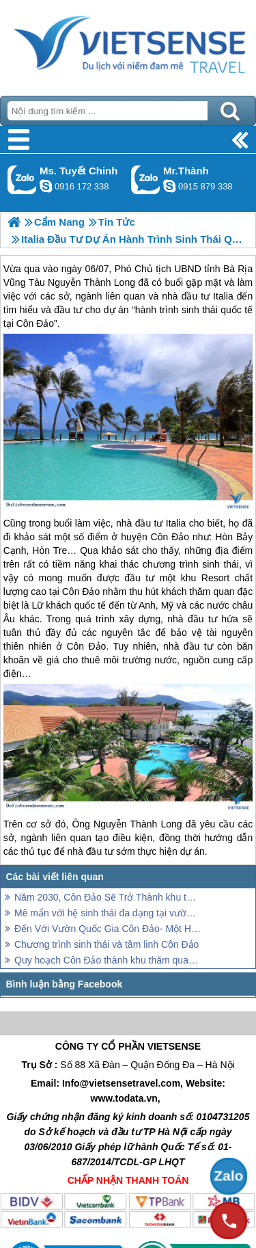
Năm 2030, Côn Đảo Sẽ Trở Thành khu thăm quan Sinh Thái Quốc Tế (107, 897)
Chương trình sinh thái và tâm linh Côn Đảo (106, 944)
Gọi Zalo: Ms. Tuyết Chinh (22, 179)
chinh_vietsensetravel (46, 186)
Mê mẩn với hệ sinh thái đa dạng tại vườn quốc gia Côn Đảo (107, 912)
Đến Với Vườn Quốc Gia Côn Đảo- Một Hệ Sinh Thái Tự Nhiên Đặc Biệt (107, 928)
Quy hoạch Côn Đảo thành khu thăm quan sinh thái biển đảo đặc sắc (107, 960)
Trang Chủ (128, 44)
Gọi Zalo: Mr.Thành (145, 179)
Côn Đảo (170, 536)
